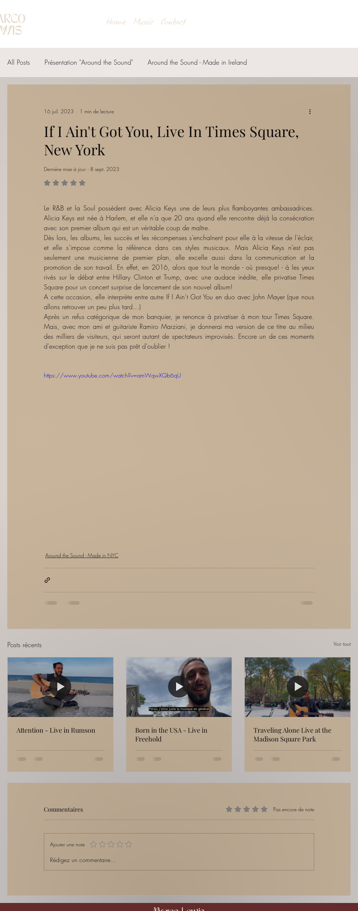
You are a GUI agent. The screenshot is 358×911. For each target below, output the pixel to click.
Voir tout (342, 643)
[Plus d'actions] (309, 111)
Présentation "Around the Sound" (89, 62)
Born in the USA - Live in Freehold (171, 734)
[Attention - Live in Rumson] (60, 687)
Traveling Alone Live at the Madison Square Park (292, 734)
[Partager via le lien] (47, 580)
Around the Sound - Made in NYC (81, 555)
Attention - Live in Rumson (55, 730)
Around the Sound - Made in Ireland (197, 62)
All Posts (18, 62)
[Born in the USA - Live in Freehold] (179, 687)
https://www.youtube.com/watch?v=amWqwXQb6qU (112, 375)
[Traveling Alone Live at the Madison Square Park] (297, 687)
